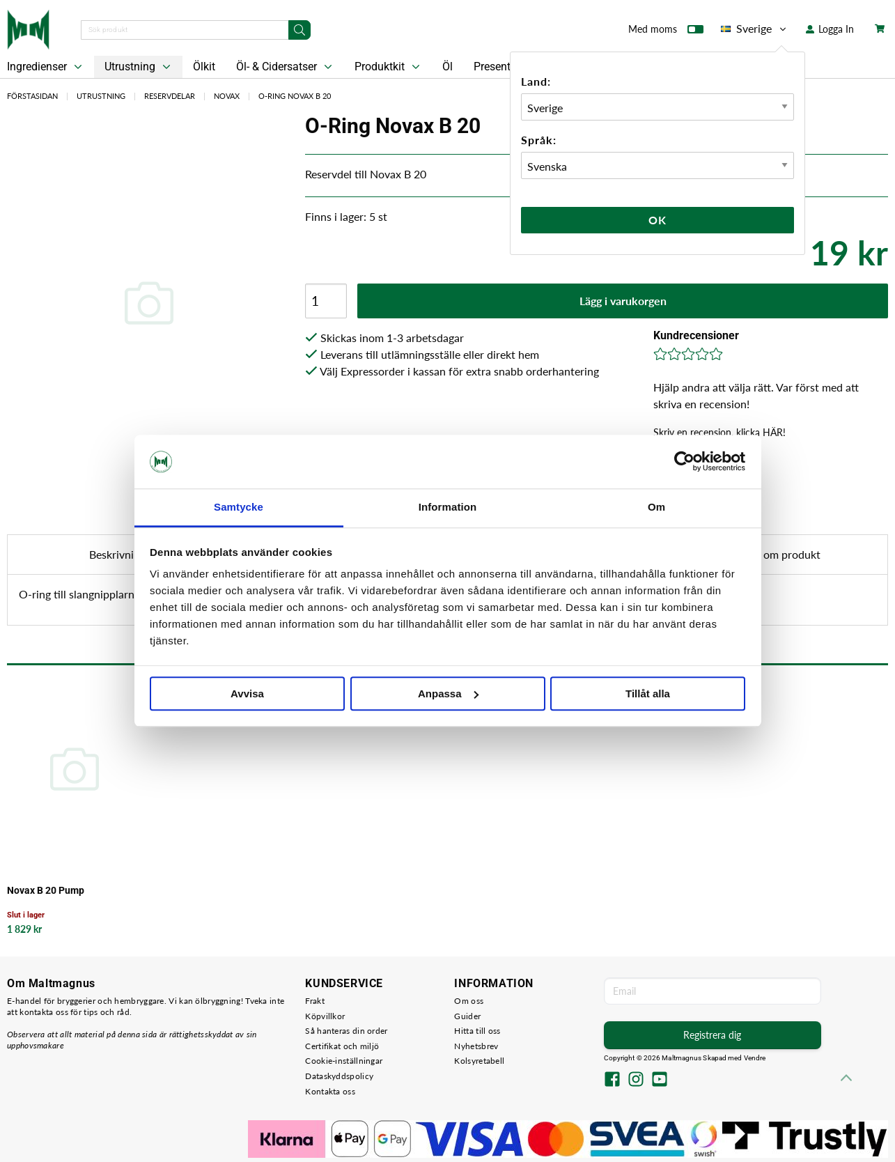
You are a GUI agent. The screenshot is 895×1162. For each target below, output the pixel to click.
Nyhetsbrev (476, 1046)
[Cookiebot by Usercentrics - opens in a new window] (684, 461)
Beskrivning (117, 554)
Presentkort (501, 66)
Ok (657, 219)
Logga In (830, 29)
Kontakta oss (330, 1091)
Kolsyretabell (479, 1060)
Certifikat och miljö (342, 1046)
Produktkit (389, 67)
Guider (467, 1016)
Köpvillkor (325, 1016)
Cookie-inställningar (343, 1060)
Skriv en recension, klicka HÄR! (719, 432)
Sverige (754, 28)
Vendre (755, 1058)
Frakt (315, 1001)
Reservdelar (169, 95)
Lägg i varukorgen (623, 300)
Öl (447, 66)
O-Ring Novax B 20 (294, 95)
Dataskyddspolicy (339, 1076)
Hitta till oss (477, 1030)
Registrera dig (712, 1035)
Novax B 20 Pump (45, 890)
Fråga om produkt (777, 554)
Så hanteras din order (346, 1030)
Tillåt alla (647, 693)
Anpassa (448, 693)
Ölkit (204, 66)
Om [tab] (656, 507)
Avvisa (247, 693)
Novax (227, 95)
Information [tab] (448, 507)
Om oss (468, 1001)
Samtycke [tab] (238, 507)
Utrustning (138, 67)
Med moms (665, 32)
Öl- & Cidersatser (285, 67)
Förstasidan (32, 95)
